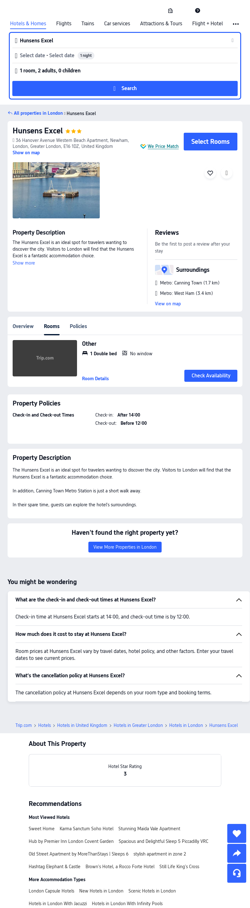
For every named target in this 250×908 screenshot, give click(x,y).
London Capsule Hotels (51, 890)
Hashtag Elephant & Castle (54, 866)
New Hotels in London (101, 890)
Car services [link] (117, 24)
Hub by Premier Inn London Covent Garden (71, 841)
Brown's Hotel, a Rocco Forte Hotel (120, 866)
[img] (56, 190)
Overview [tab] (23, 326)
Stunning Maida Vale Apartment (149, 828)
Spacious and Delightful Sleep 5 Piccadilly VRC (163, 841)
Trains (87, 24)
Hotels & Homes (28, 24)
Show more (24, 262)
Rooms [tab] (52, 326)
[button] (184, 10)
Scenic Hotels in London (152, 890)
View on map (168, 303)
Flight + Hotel (207, 24)
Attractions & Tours (161, 24)
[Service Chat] (236, 873)
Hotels (44, 725)
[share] (236, 853)
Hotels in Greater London (138, 725)
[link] (170, 10)
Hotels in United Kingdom (82, 725)
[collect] (236, 833)
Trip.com (23, 725)
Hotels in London (186, 725)
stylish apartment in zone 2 (160, 853)
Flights (63, 24)
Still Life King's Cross (179, 866)
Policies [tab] (78, 326)
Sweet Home (42, 828)
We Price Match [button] (163, 146)
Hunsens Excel (79, 113)
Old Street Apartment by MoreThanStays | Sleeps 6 (78, 853)
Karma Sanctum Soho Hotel (86, 828)
